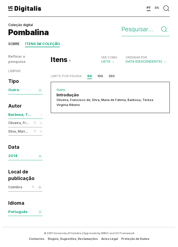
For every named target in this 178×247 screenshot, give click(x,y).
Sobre (13, 44)
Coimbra (15, 187)
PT (149, 8)
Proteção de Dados (135, 238)
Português (18, 211)
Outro (13, 90)
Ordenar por (136, 57)
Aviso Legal (109, 238)
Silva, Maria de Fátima (26, 131)
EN (157, 8)
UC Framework (124, 233)
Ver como (109, 57)
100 (100, 76)
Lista (109, 59)
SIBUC (105, 233)
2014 (13, 155)
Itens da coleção (42, 44)
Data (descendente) (146, 59)
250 (112, 76)
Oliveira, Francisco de (26, 122)
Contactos (36, 238)
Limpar (14, 71)
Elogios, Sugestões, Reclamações (73, 238)
